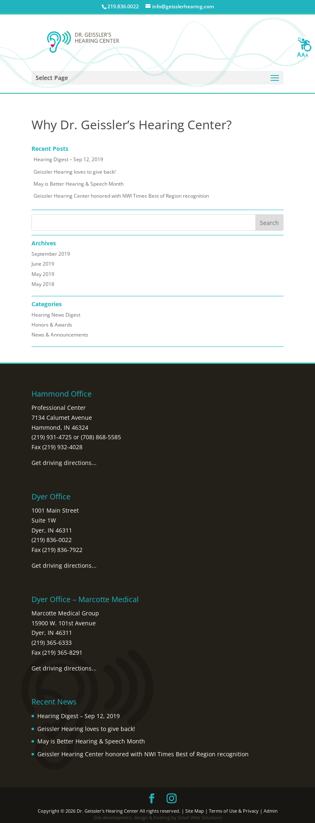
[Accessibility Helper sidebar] (305, 47)
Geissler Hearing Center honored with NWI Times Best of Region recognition (121, 195)
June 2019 (43, 263)
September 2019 (51, 253)
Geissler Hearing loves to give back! (75, 171)
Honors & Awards (52, 324)
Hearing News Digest (56, 314)
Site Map (194, 811)
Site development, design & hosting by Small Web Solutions (158, 817)
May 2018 (43, 284)
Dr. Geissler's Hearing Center (107, 811)
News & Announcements (60, 334)
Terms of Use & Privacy (234, 811)
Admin (271, 811)
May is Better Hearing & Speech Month (79, 183)
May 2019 (43, 274)
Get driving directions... (64, 463)
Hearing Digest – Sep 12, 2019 (68, 159)
